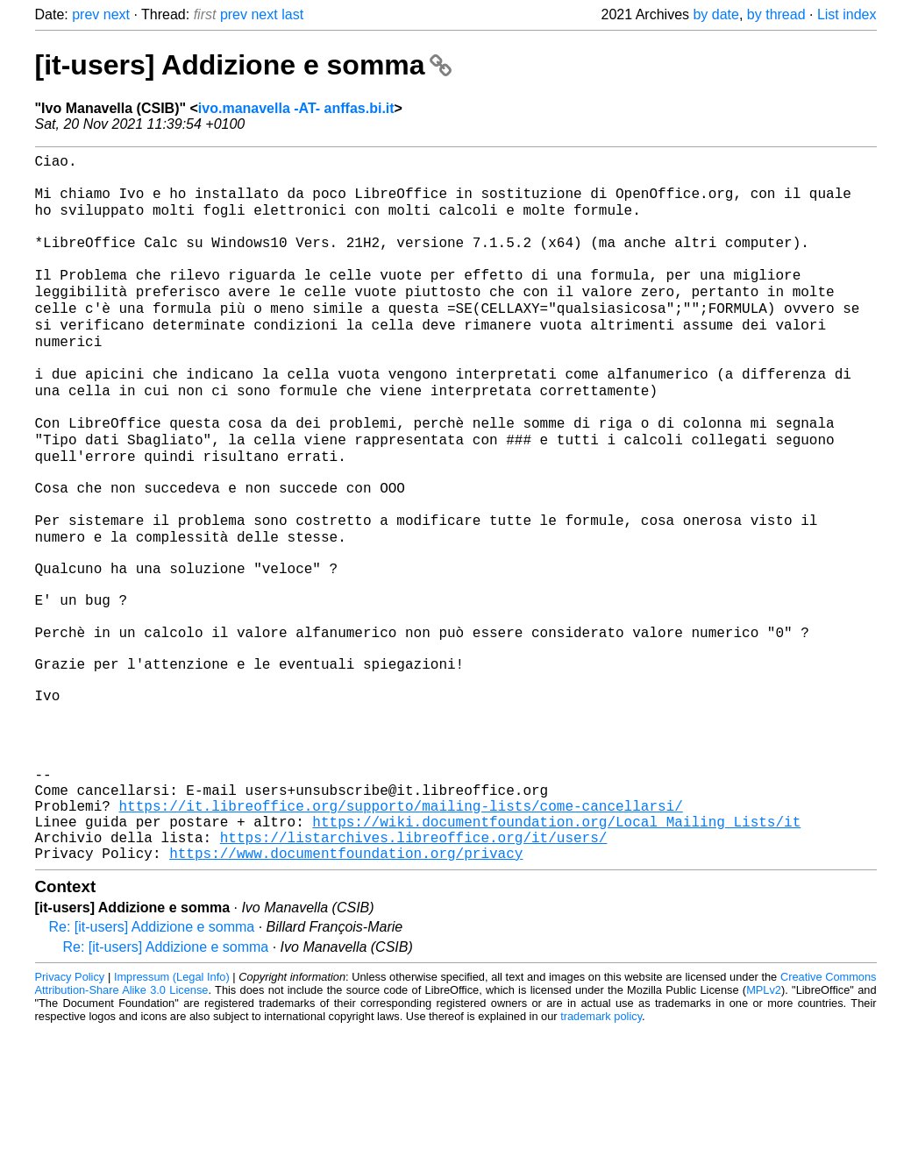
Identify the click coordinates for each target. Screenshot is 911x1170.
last (292, 14)
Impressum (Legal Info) (172, 1117)
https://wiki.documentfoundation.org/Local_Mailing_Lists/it (556, 954)
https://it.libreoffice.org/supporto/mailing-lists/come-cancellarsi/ (401, 935)
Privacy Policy (70, 1117)
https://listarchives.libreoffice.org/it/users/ (414, 973)
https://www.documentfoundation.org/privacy (346, 993)
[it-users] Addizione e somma (243, 65)
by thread (776, 14)
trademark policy (601, 1156)
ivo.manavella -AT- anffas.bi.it (296, 108)
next (116, 14)
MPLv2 (763, 1130)
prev (85, 14)
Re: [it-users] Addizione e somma (152, 1067)
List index (847, 14)
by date (715, 14)
